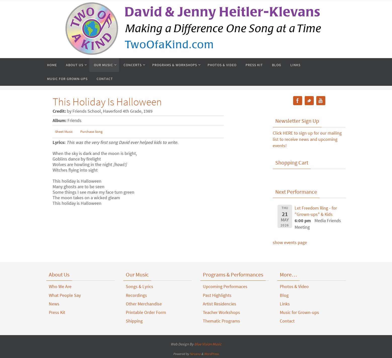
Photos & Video (294, 286)
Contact (287, 321)
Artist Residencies (219, 304)
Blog (284, 295)
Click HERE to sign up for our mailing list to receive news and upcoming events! (307, 139)
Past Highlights (217, 295)
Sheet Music (64, 131)
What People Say (65, 295)
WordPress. (211, 354)
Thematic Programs (221, 321)
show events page (290, 242)
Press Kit (57, 312)
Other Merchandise (144, 304)
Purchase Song (91, 131)
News (54, 304)
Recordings (136, 295)
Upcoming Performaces (225, 286)
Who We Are (60, 286)
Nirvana (195, 354)
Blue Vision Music (207, 344)
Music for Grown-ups (299, 312)
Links (285, 304)
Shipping (134, 321)
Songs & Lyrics (139, 286)
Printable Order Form (146, 312)
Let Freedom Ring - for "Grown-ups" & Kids (316, 211)
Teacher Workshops (221, 312)
